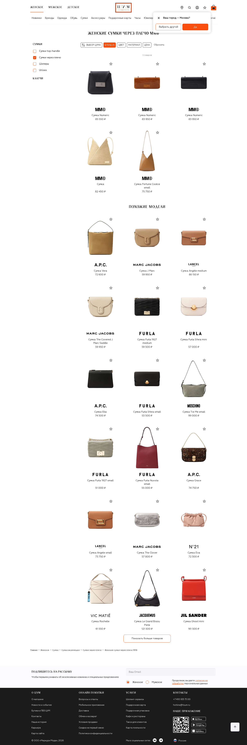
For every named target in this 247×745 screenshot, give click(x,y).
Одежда (62, 18)
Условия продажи (88, 722)
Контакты (36, 716)
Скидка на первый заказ (91, 728)
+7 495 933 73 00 (181, 699)
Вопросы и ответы (88, 699)
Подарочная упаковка (137, 711)
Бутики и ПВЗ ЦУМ (41, 711)
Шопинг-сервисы (135, 699)
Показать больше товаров (147, 638)
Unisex (43, 70)
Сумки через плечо (92, 650)
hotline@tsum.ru (181, 705)
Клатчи (38, 78)
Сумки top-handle (49, 51)
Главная (33, 650)
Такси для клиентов (136, 722)
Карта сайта (38, 734)
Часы (138, 18)
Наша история (39, 722)
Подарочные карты (119, 18)
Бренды (49, 18)
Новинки (37, 18)
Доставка (84, 711)
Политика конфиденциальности (95, 734)
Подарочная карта (136, 705)
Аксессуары (98, 18)
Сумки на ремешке (70, 650)
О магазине (37, 699)
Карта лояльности (135, 728)
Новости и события (42, 705)
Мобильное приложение (91, 705)
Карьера (36, 728)
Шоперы (44, 64)
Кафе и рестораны (135, 716)
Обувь (73, 18)
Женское (44, 650)
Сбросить (159, 45)
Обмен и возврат (88, 716)
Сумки (84, 18)
